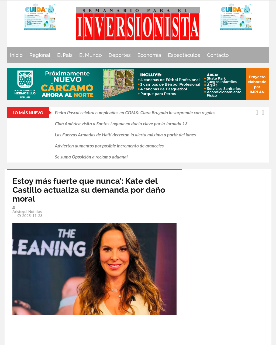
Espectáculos (184, 55)
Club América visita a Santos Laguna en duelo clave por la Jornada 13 (121, 123)
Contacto (218, 55)
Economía (149, 55)
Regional (39, 55)
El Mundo (90, 55)
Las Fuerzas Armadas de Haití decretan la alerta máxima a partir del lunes (125, 134)
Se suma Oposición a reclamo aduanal (91, 157)
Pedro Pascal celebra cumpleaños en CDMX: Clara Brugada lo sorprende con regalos (135, 112)
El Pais (65, 55)
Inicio (16, 55)
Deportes (120, 55)
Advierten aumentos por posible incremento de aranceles (109, 146)
